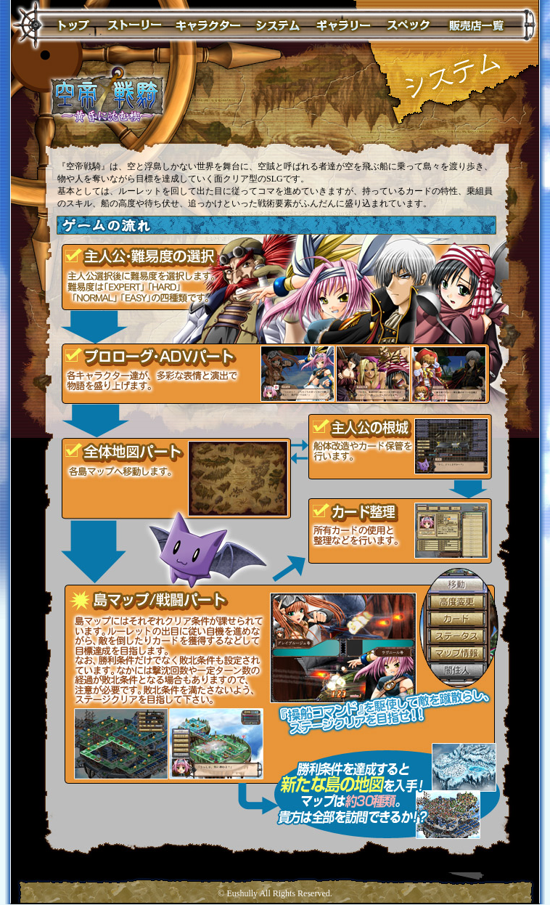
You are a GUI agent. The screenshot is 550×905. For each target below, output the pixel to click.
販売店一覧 (476, 26)
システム (277, 26)
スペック (408, 26)
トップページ (73, 26)
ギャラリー (343, 26)
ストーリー (134, 26)
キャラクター (208, 26)
